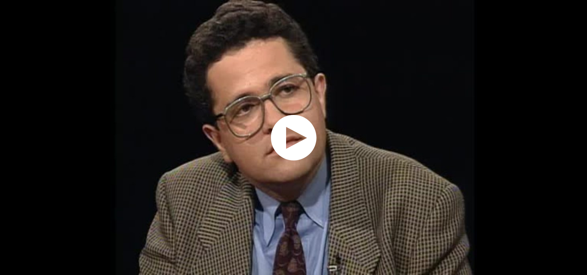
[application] (293, 137)
